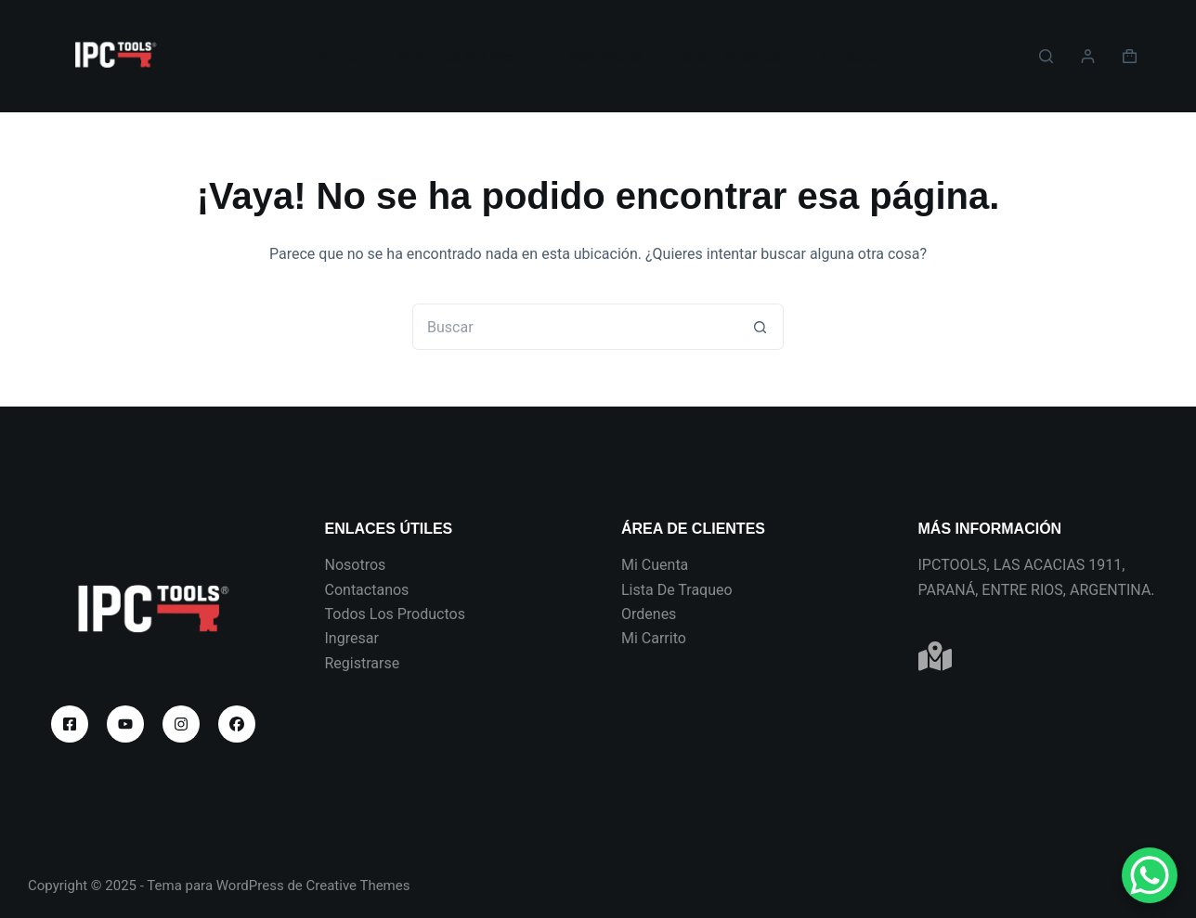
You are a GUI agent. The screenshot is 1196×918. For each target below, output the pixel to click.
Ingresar (352, 638)
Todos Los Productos (395, 614)
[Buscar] (1046, 56)
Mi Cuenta (654, 565)
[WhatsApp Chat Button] (1149, 875)
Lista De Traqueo (677, 590)
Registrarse (362, 663)
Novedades (605, 56)
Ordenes (648, 614)
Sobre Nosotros (730, 56)
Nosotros (355, 565)
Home (337, 56)
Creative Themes (358, 885)
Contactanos (367, 590)
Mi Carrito (653, 638)
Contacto (849, 56)
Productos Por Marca (462, 56)
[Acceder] (1088, 56)
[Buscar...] (574, 327)
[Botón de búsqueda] (760, 327)
